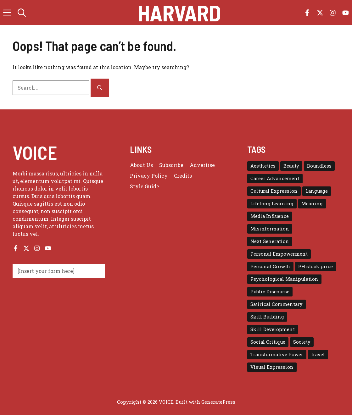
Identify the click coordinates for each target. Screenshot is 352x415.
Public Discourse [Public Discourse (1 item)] (269, 292)
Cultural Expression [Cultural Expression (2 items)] (274, 191)
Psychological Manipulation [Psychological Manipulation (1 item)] (284, 279)
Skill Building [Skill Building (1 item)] (267, 317)
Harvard (179, 12)
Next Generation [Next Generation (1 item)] (269, 241)
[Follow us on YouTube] (345, 12)
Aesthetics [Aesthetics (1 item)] (263, 166)
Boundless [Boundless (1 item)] (319, 166)
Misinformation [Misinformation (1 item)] (269, 229)
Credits (183, 175)
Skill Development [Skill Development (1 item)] (272, 329)
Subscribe (171, 165)
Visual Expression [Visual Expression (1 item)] (271, 367)
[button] (21, 12)
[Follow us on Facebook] (307, 12)
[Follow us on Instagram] (332, 12)
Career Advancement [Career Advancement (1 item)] (274, 178)
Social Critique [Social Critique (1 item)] (267, 342)
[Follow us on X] (320, 12)
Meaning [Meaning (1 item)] (312, 204)
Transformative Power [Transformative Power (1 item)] (276, 354)
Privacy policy (149, 175)
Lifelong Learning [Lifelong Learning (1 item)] (271, 204)
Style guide (144, 186)
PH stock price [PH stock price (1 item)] (315, 266)
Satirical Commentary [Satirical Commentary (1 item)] (276, 304)
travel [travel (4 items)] (318, 354)
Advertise (202, 165)
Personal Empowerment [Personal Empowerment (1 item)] (279, 254)
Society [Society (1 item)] (301, 342)
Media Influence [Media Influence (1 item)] (269, 216)
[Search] (100, 88)
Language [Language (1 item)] (316, 191)
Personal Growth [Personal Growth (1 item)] (270, 266)
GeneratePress (218, 402)
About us (141, 165)
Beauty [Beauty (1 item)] (291, 166)
